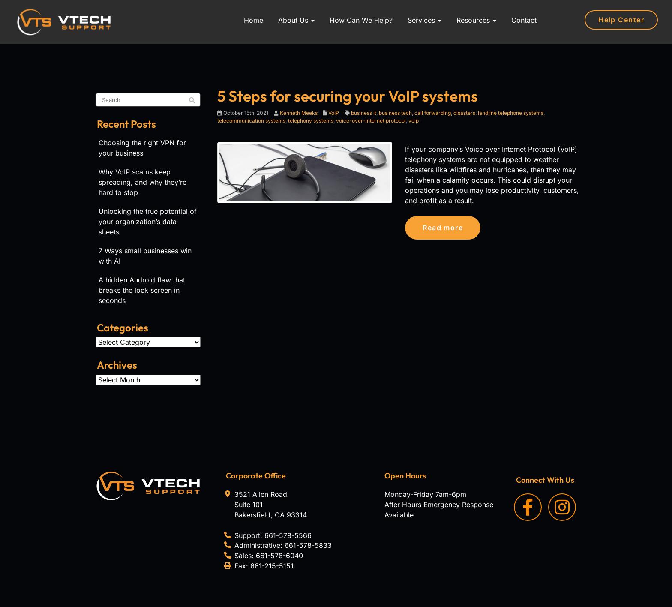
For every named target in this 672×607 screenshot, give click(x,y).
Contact (524, 20)
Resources (476, 20)
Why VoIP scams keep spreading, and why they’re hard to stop (142, 182)
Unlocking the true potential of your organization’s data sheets (148, 221)
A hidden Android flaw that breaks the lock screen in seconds (142, 290)
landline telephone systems (510, 113)
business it (363, 113)
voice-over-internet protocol (371, 120)
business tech (395, 113)
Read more (443, 227)
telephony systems (310, 120)
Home (253, 20)
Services (424, 20)
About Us (296, 20)
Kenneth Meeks (299, 113)
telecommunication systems (251, 120)
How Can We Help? (361, 20)
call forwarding (432, 113)
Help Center (621, 19)
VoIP (333, 113)
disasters (464, 113)
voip (413, 120)
